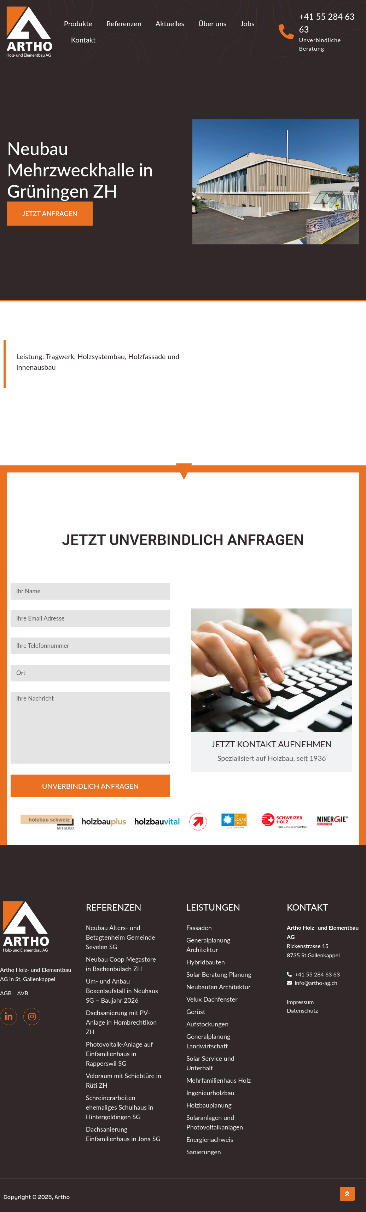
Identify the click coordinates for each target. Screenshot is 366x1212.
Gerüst (195, 1010)
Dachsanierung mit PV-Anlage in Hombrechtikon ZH (121, 1021)
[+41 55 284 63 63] (286, 31)
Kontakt (83, 39)
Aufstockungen (207, 1023)
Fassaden (199, 926)
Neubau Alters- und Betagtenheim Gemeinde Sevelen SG (120, 936)
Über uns (212, 23)
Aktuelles (170, 23)
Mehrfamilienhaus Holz (218, 1079)
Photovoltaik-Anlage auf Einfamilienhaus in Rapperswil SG (119, 1052)
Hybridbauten (205, 961)
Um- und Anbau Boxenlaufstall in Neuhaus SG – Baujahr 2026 (122, 989)
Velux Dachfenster (212, 998)
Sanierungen (203, 1151)
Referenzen (123, 23)
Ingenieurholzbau (210, 1091)
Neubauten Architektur (218, 986)
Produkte (78, 23)
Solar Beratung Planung (218, 973)
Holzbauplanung (209, 1104)
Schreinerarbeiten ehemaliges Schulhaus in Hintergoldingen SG (119, 1106)
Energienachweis (209, 1138)
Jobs (247, 23)
